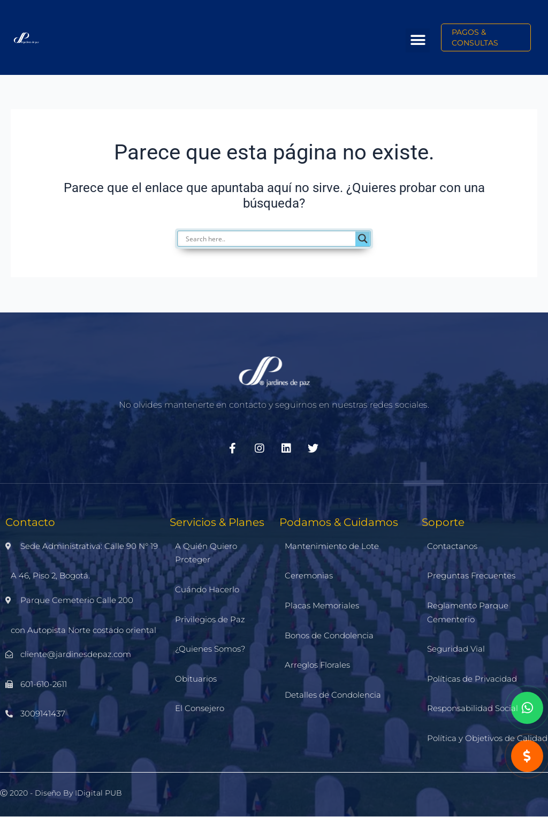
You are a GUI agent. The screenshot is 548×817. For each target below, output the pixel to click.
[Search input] (279, 238)
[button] (418, 40)
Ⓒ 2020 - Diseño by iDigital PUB (61, 793)
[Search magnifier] (362, 238)
